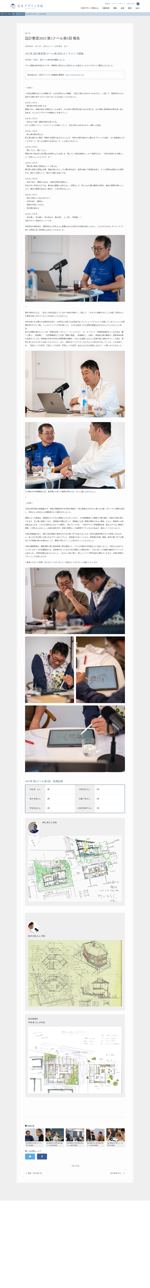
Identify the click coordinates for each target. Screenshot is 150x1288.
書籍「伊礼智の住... (35, 1173)
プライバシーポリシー (118, 3)
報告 (130, 8)
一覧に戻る (75, 1166)
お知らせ (128, 1275)
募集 (115, 8)
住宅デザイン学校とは (90, 8)
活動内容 (105, 8)
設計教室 (58, 46)
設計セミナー (49, 46)
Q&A (137, 8)
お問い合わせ (131, 3)
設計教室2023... (116, 1173)
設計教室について (71, 1273)
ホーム (68, 1267)
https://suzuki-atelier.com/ (75, 75)
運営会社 (107, 3)
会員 (122, 8)
